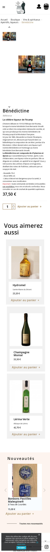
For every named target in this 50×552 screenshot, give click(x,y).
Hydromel (19, 285)
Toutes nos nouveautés (31, 523)
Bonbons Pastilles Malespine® (19, 500)
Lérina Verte (21, 419)
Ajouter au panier (29, 206)
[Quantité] (7, 206)
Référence (7, 115)
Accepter (21, 548)
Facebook (46, 547)
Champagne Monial (21, 353)
